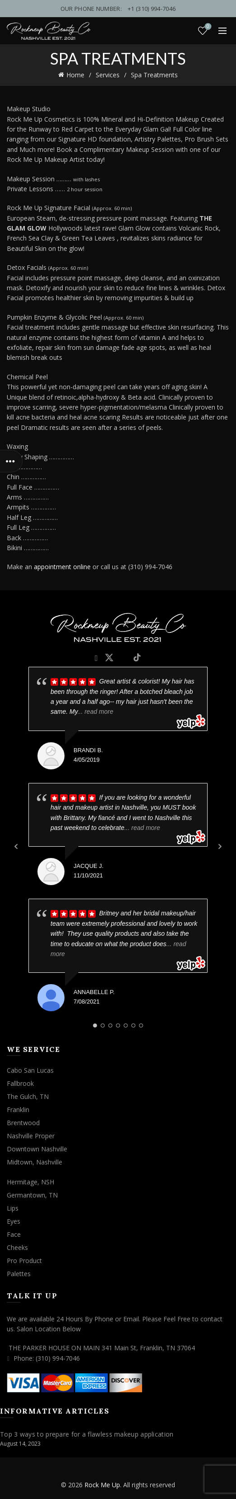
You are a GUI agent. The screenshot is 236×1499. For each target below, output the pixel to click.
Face (14, 1234)
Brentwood (23, 1122)
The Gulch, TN (28, 1096)
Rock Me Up (102, 1484)
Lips (13, 1208)
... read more (95, 711)
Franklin (18, 1109)
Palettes (19, 1273)
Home (75, 75)
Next (220, 846)
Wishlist (207, 27)
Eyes (13, 1221)
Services (108, 75)
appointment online (62, 566)
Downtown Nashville (37, 1149)
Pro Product (24, 1260)
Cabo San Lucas (30, 1070)
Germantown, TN (32, 1195)
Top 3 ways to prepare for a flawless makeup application (87, 1434)
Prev (16, 846)
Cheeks (17, 1247)
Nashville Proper (31, 1135)
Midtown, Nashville (34, 1162)
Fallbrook (20, 1083)
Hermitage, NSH (30, 1182)
